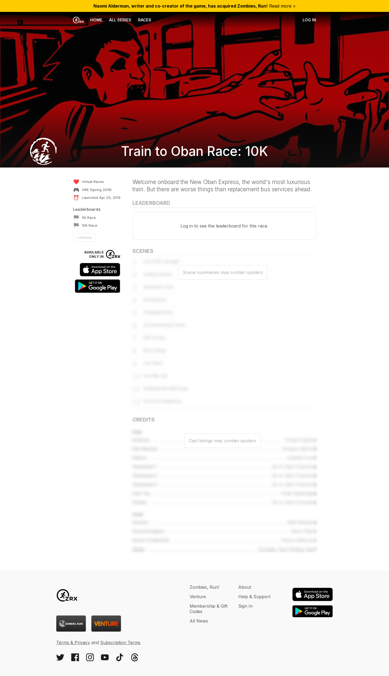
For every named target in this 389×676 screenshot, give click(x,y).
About (244, 587)
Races (144, 20)
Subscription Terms (120, 642)
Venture (198, 596)
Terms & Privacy (73, 642)
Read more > (194, 6)
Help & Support (254, 596)
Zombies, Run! (204, 587)
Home (87, 20)
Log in (309, 20)
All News (199, 621)
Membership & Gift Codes (208, 608)
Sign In (245, 606)
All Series (120, 20)
